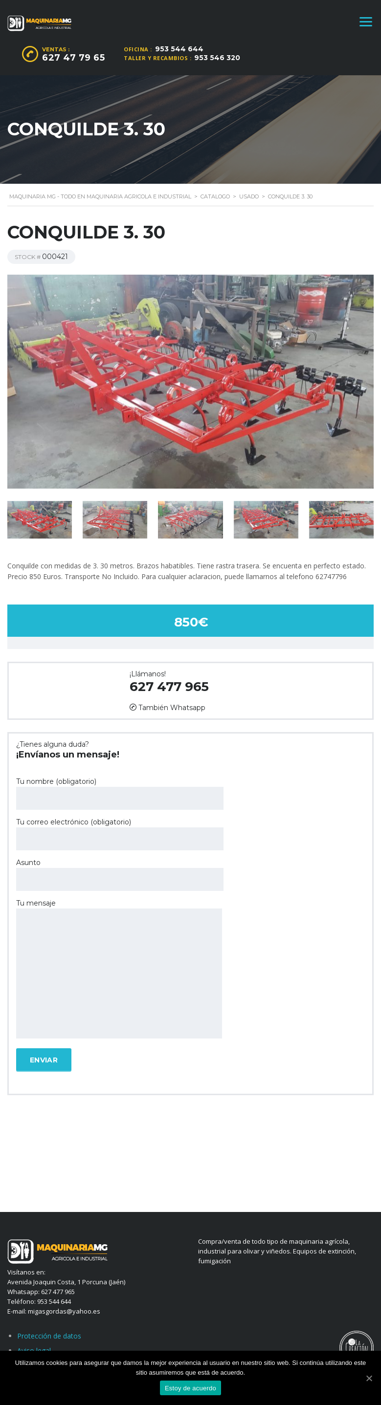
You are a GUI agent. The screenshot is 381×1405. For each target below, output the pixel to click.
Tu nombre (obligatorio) (120, 793)
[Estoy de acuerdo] (369, 1378)
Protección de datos (49, 1335)
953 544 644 (179, 48)
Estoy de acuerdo (190, 1388)
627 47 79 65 (73, 57)
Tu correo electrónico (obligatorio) (120, 834)
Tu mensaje (119, 969)
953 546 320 (217, 57)
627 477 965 (169, 686)
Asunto (120, 874)
